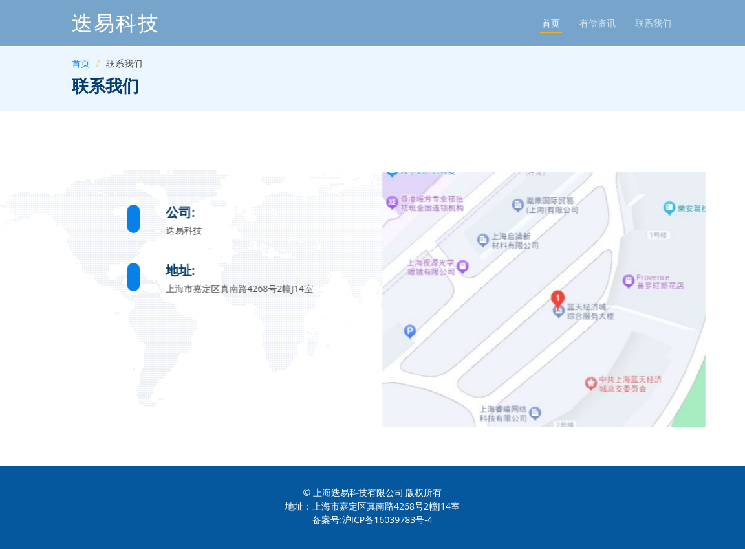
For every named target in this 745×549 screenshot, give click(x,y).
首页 (551, 23)
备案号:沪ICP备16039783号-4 (372, 519)
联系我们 (653, 23)
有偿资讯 (597, 23)
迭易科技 (116, 23)
